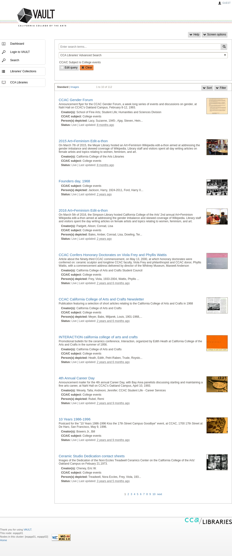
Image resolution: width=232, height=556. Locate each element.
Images (75, 87)
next (159, 494)
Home (3, 540)
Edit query (69, 67)
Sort (207, 88)
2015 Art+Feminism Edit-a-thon (83, 141)
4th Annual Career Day (77, 378)
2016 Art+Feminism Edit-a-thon (83, 210)
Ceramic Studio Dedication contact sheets (92, 456)
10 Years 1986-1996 (74, 419)
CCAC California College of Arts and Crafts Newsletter (101, 299)
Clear (86, 67)
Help (194, 34)
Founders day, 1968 (74, 181)
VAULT (23, 17)
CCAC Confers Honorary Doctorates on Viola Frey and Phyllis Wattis (113, 255)
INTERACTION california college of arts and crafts (98, 337)
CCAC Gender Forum (76, 100)
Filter (221, 88)
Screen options (214, 34)
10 (153, 494)
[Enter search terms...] (140, 46)
